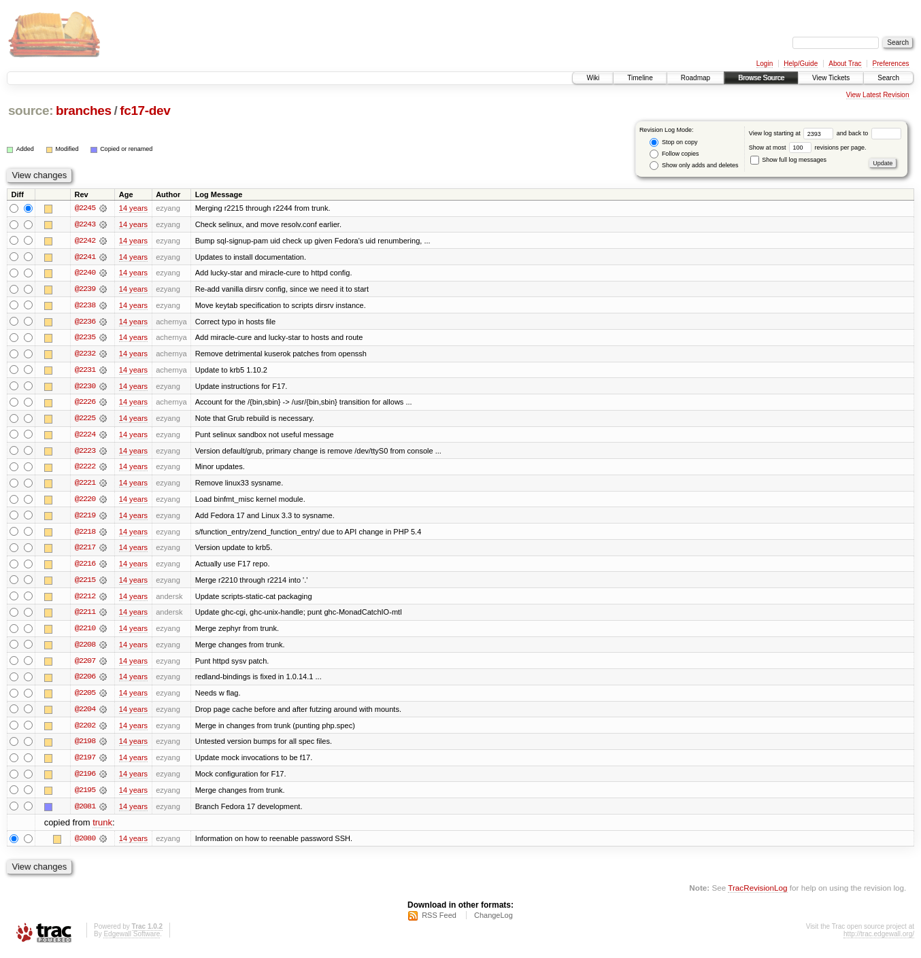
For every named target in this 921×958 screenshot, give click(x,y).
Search (888, 78)
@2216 (85, 567)
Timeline (639, 78)
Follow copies (674, 154)
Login (764, 63)
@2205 (85, 697)
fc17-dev (145, 110)
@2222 (85, 469)
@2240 (85, 273)
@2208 (85, 648)
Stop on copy (673, 142)
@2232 (85, 354)
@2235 (85, 338)
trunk (102, 828)
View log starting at (793, 133)
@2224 (85, 436)
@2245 (85, 208)
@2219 (85, 518)
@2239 (85, 289)
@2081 (85, 811)
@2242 (85, 240)
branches (84, 110)
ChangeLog (493, 921)
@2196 (85, 779)
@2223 (85, 452)
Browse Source (761, 78)
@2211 (85, 616)
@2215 (85, 583)
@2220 (85, 501)
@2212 (85, 599)
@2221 (85, 485)
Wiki (592, 78)
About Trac (844, 63)
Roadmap (695, 78)
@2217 (85, 550)
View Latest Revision (877, 95)
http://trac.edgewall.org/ (878, 940)
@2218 (85, 534)
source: (30, 110)
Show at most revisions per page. (808, 147)
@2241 (85, 257)
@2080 (85, 844)
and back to (869, 133)
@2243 (85, 224)
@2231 (85, 371)
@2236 (85, 322)
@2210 (85, 632)
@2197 (85, 762)
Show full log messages (788, 159)
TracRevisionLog (757, 893)
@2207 (85, 665)
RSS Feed (439, 921)
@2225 (85, 420)
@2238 (85, 306)
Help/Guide (801, 63)
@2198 (85, 746)
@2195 (85, 795)
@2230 (85, 387)
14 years (133, 208)
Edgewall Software (131, 940)
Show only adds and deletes (694, 165)
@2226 (85, 403)
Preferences (891, 63)
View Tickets (831, 78)
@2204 (85, 713)
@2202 (85, 730)
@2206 (85, 681)
